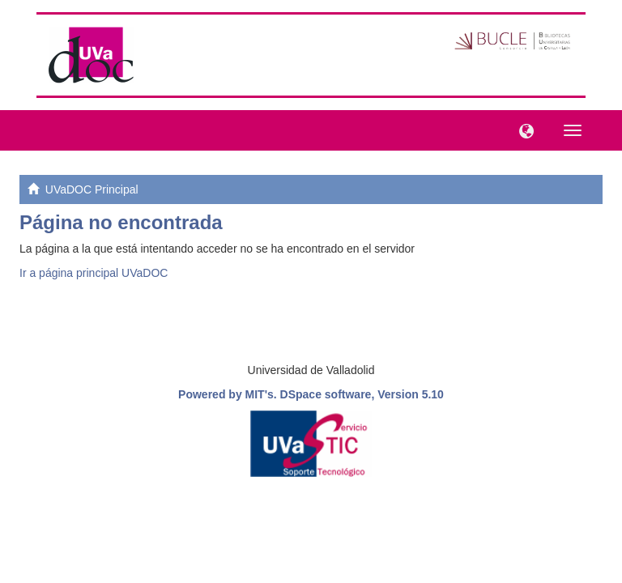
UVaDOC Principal (91, 189)
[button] (522, 129)
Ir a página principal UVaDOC (93, 272)
